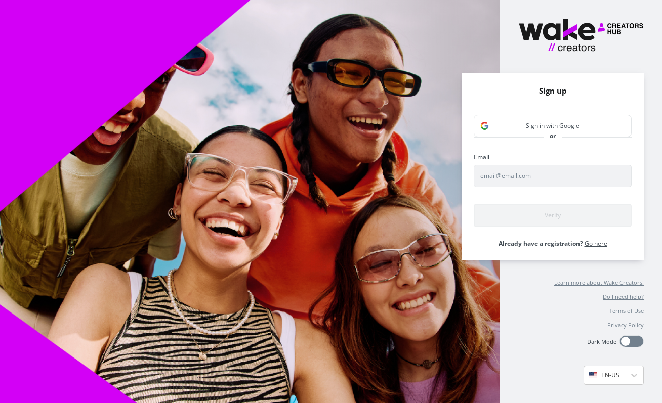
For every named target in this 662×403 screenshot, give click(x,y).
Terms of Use (626, 311)
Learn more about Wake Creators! (599, 282)
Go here (596, 243)
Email (481, 157)
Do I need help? (623, 296)
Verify (553, 215)
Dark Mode (601, 341)
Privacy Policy (625, 325)
